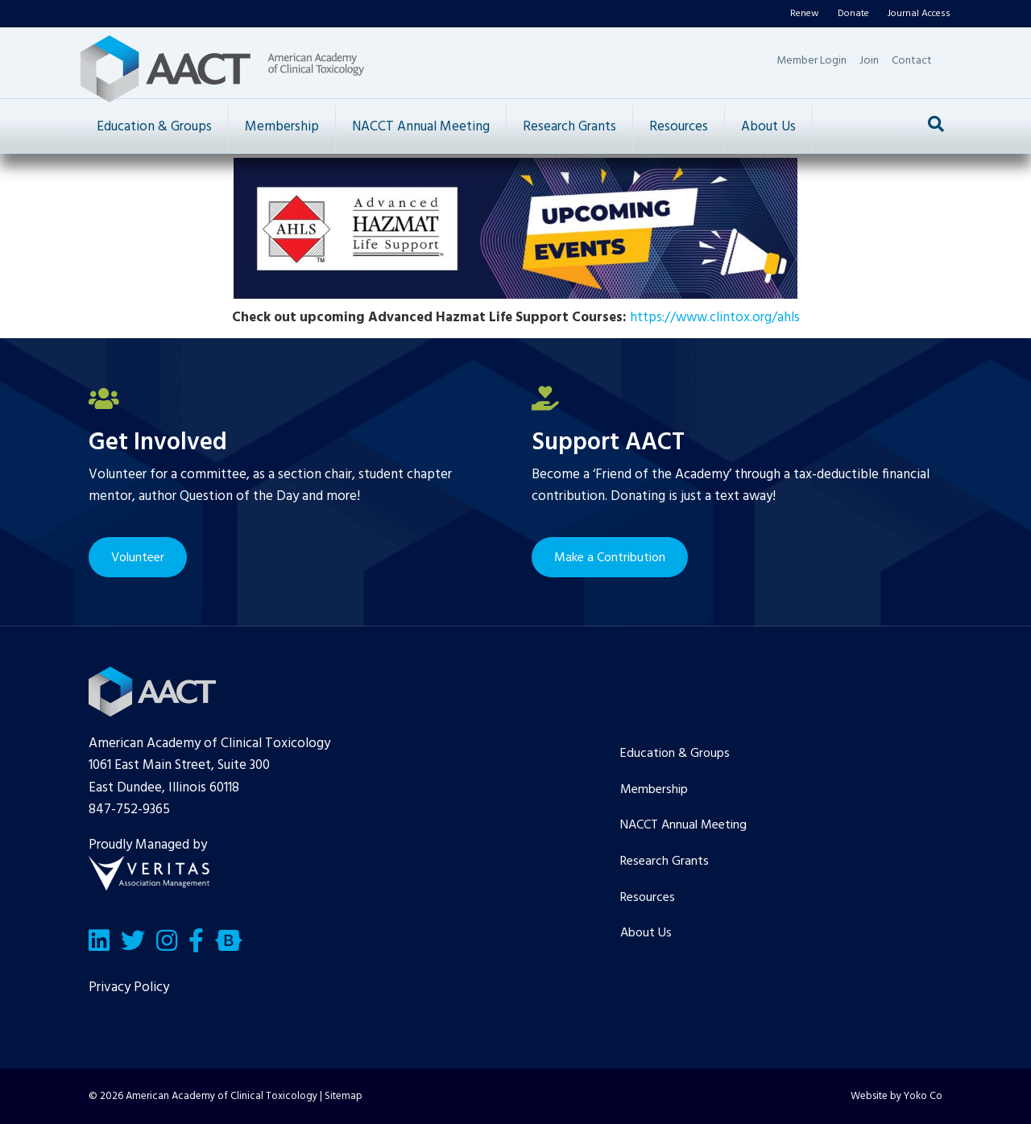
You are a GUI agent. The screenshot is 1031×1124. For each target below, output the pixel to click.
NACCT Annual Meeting (421, 127)
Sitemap (343, 1096)
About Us (768, 127)
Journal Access (919, 14)
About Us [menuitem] (646, 933)
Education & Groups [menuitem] (675, 753)
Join (869, 61)
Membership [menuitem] (654, 789)
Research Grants (569, 127)
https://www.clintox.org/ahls (715, 318)
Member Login (811, 61)
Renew (804, 14)
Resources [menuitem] (647, 897)
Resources (678, 127)
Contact (912, 61)
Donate (853, 14)
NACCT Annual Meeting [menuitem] (683, 825)
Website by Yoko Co (896, 1096)
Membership (282, 127)
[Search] (935, 124)
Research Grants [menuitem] (664, 861)
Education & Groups (154, 127)
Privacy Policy (129, 987)
